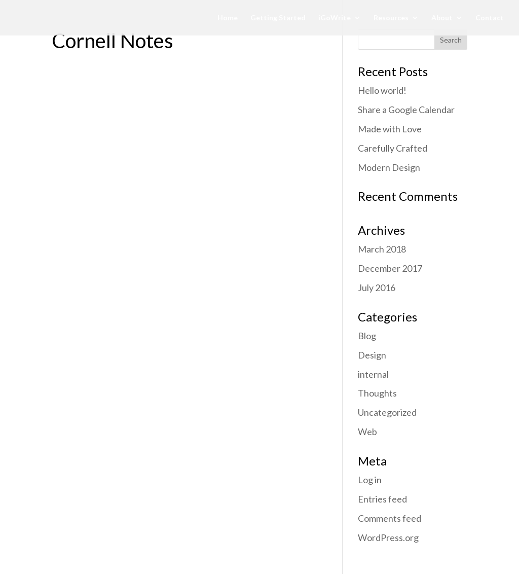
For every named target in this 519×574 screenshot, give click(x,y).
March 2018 (382, 249)
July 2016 (376, 287)
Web (367, 431)
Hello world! (382, 90)
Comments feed (389, 518)
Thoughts (377, 393)
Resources (391, 18)
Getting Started (278, 18)
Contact (489, 18)
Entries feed (382, 499)
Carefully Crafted (392, 148)
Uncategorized (387, 412)
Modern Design (389, 167)
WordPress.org (388, 537)
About (442, 18)
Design (372, 355)
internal (373, 374)
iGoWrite (334, 18)
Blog (367, 335)
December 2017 (390, 268)
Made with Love (390, 128)
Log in (370, 479)
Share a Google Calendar (406, 109)
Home (227, 18)
